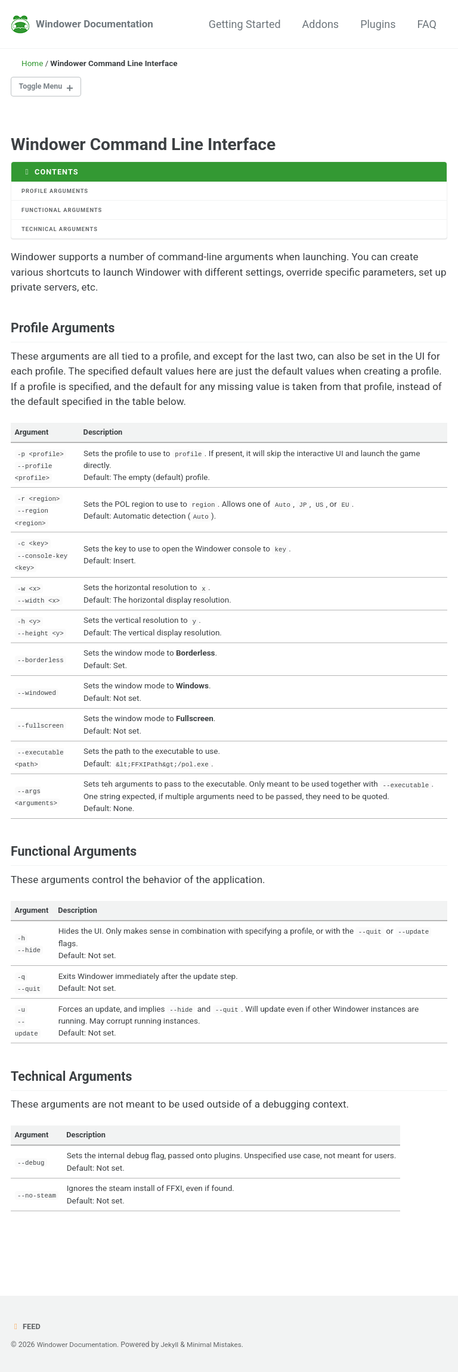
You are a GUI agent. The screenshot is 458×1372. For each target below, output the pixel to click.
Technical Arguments (62, 233)
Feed (26, 1326)
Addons (320, 24)
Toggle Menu (43, 87)
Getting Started (245, 24)
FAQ (427, 24)
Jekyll (174, 1344)
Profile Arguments (57, 193)
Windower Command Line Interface (143, 145)
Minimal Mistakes (221, 1344)
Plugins (377, 24)
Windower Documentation (98, 24)
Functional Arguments (64, 213)
